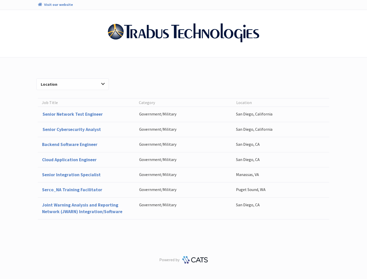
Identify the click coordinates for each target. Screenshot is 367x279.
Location (72, 84)
